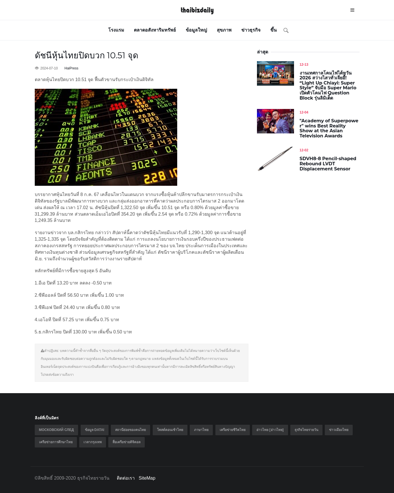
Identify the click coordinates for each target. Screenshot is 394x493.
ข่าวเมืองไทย (338, 430)
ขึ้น (273, 30)
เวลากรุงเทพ (92, 442)
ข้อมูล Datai (94, 430)
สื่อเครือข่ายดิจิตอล (126, 442)
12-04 (304, 112)
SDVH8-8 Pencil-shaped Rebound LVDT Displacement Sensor (328, 163)
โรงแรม (116, 30)
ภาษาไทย (201, 430)
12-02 (304, 150)
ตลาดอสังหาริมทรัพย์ (155, 30)
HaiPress (71, 68)
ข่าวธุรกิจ (250, 30)
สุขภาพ (224, 30)
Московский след (56, 430)
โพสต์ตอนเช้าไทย (170, 430)
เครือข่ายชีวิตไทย (233, 430)
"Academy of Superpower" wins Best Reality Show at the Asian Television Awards (329, 128)
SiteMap (147, 478)
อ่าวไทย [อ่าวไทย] (269, 430)
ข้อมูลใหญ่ (196, 30)
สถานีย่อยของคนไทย (130, 430)
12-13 (304, 65)
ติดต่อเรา (126, 478)
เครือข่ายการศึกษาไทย (56, 442)
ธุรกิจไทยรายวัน (306, 430)
